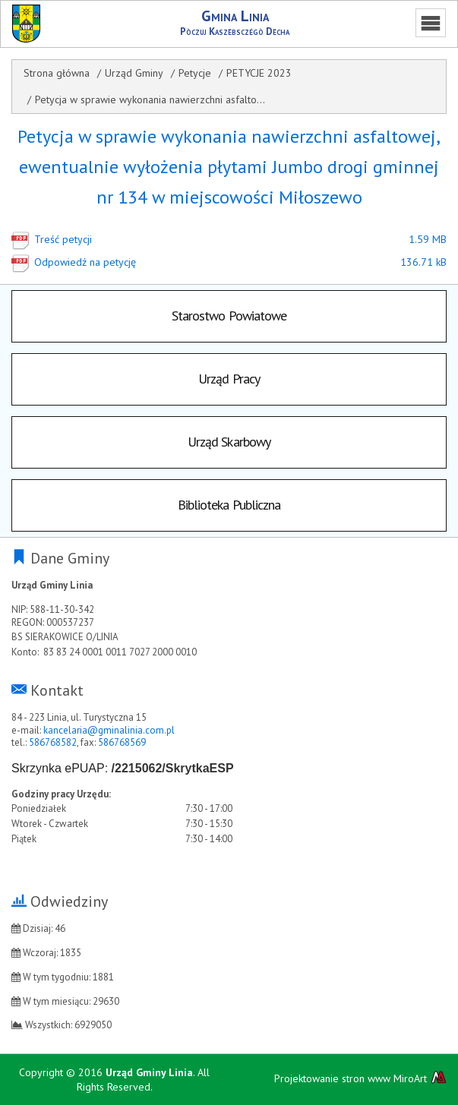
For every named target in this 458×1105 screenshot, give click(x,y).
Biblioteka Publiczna (229, 504)
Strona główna (57, 73)
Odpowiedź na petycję (202, 262)
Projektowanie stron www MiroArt (360, 1078)
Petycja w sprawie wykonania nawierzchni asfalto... (150, 99)
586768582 (53, 742)
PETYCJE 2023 (259, 73)
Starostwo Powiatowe (229, 315)
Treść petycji (202, 239)
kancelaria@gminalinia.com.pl (109, 730)
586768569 (122, 742)
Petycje (194, 73)
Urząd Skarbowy (229, 441)
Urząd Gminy (134, 73)
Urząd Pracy (229, 378)
